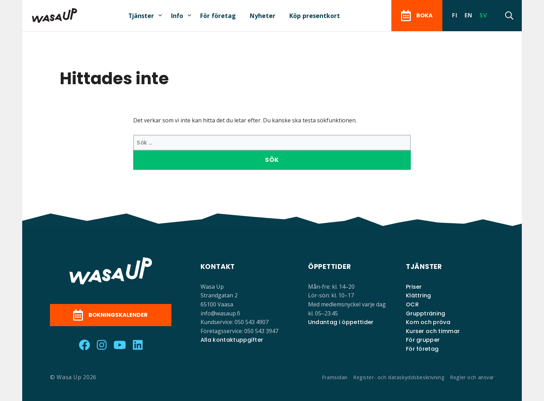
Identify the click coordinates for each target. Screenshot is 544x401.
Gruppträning (425, 313)
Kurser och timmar (433, 331)
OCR (412, 304)
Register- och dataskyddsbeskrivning (398, 377)
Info (177, 15)
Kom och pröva (428, 322)
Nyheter (262, 15)
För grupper (423, 340)
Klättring (418, 295)
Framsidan (335, 377)
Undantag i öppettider (341, 322)
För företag (218, 15)
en (469, 15)
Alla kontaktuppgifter (232, 340)
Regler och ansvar (472, 377)
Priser (414, 287)
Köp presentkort (314, 15)
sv (483, 15)
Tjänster (141, 15)
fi (455, 15)
